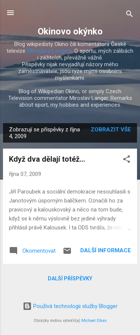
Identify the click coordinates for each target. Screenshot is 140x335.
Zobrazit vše (111, 129)
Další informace (105, 250)
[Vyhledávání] (129, 15)
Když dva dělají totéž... (47, 159)
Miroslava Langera (49, 51)
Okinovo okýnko (70, 31)
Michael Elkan (94, 320)
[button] (126, 160)
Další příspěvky (70, 278)
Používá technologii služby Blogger (70, 306)
